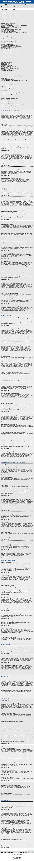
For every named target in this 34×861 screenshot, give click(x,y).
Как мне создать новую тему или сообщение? (8, 36)
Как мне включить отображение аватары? (8, 30)
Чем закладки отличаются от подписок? (7, 91)
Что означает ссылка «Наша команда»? (7, 70)
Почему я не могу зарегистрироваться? (7, 14)
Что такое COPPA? (4, 13)
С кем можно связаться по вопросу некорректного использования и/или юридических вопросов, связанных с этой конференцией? (17, 105)
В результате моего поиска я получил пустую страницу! (10, 86)
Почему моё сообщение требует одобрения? (8, 47)
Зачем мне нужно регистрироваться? (7, 12)
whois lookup (9, 824)
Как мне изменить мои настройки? (6, 24)
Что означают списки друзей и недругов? (7, 79)
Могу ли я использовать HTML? (6, 52)
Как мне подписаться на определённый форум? (9, 93)
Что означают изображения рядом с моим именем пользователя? (12, 29)
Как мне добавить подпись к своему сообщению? (9, 38)
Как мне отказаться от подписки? (6, 94)
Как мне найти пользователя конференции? (8, 87)
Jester (19, 858)
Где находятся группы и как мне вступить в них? (9, 66)
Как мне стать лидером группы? (6, 67)
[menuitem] (6, 4)
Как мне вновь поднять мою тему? (6, 48)
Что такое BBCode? (4, 51)
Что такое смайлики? (4, 53)
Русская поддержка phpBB (17, 857)
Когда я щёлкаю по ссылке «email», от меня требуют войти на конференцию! (14, 32)
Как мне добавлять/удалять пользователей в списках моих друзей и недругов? (14, 80)
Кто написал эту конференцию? (6, 102)
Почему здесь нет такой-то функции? (7, 103)
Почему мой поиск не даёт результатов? (7, 85)
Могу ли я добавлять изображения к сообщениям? (9, 54)
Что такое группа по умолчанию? (6, 69)
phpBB (24, 266)
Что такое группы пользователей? (6, 65)
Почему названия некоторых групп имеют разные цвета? (10, 68)
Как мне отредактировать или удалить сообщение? (9, 37)
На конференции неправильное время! (7, 26)
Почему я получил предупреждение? (7, 44)
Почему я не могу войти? (5, 16)
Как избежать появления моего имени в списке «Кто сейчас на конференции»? (14, 25)
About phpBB (11, 807)
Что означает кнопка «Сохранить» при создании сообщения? (11, 46)
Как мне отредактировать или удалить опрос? (8, 41)
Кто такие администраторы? (5, 63)
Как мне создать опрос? (5, 39)
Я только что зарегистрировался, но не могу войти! (9, 15)
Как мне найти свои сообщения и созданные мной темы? (10, 88)
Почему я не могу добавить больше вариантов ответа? (10, 40)
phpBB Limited (3, 805)
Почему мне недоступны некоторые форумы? (8, 42)
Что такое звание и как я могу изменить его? (8, 31)
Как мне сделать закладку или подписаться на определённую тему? (12, 92)
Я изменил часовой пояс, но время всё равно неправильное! (11, 27)
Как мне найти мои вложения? (6, 99)
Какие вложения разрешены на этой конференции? (9, 98)
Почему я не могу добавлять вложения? (7, 43)
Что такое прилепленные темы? (6, 57)
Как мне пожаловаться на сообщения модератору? (9, 45)
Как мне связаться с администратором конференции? (10, 106)
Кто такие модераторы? (5, 64)
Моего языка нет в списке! (5, 28)
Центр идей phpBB (28, 814)
